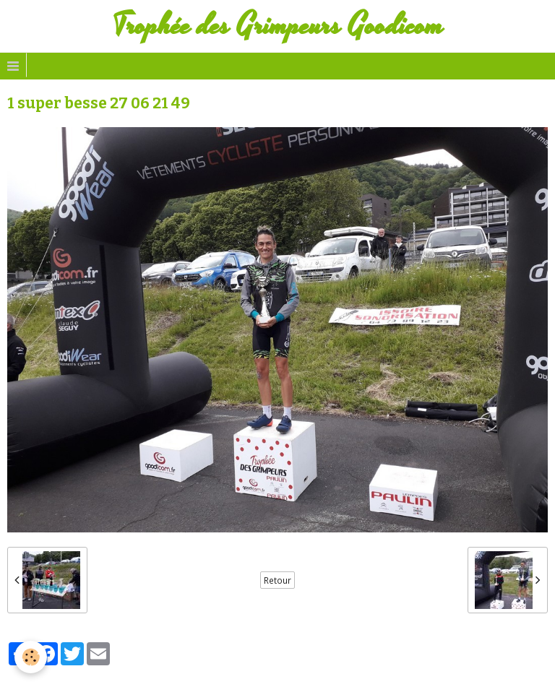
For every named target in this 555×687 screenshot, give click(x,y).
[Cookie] (30, 657)
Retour (277, 580)
